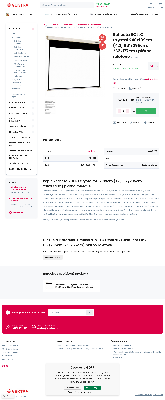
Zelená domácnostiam (19, 163)
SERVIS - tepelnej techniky (20, 150)
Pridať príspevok (52, 257)
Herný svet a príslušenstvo (17, 81)
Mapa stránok (21, 396)
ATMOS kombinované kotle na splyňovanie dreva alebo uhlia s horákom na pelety (137, 353)
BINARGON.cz (158, 395)
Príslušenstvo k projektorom (90, 25)
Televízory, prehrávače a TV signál (18, 94)
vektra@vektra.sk (102, 6)
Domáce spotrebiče (18, 113)
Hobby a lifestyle (16, 108)
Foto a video (68, 25)
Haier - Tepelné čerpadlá (20, 169)
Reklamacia (117, 358)
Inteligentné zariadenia (16, 87)
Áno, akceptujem (92, 388)
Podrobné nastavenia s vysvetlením (82, 392)
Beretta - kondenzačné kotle (19, 144)
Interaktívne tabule (21, 57)
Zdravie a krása (16, 132)
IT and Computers (17, 102)
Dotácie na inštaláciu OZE (123, 349)
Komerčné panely (21, 60)
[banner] (18, 5)
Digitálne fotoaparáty (19, 42)
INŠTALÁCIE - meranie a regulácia (19, 156)
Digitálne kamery (20, 53)
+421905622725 (103, 4)
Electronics (54, 25)
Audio (14, 33)
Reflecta (154, 66)
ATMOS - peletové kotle (19, 138)
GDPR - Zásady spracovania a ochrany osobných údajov (80, 349)
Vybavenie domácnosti (15, 119)
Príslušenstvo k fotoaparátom (20, 65)
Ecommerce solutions (143, 395)
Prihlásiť (89, 312)
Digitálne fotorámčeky (19, 48)
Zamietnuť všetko (73, 388)
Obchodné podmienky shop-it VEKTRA (73, 345)
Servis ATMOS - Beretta (122, 345)
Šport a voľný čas (17, 126)
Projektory (18, 76)
